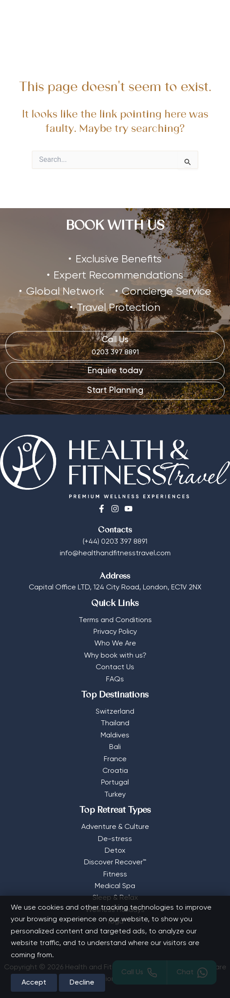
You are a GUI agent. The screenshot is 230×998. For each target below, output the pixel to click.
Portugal (115, 777)
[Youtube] (128, 504)
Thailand (115, 718)
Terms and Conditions (115, 615)
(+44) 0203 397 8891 (115, 536)
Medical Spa (115, 881)
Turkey (115, 789)
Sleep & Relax (115, 893)
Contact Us (115, 662)
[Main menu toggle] (210, 20)
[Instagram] (115, 504)
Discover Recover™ (115, 857)
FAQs (115, 674)
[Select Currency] (185, 16)
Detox (115, 846)
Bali (115, 742)
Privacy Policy (115, 627)
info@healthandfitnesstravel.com (115, 548)
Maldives (115, 730)
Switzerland (115, 706)
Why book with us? (115, 650)
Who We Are (115, 638)
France (115, 754)
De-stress (115, 833)
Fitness (115, 869)
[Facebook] (101, 504)
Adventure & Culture (115, 822)
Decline (82, 982)
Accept (34, 982)
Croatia (115, 766)
